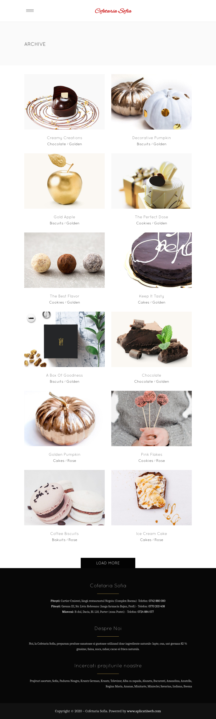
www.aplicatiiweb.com (144, 711)
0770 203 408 (156, 606)
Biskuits (58, 540)
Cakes (143, 302)
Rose (71, 460)
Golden (75, 144)
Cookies (143, 223)
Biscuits (143, 144)
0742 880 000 (157, 601)
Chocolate (56, 144)
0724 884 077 (146, 612)
